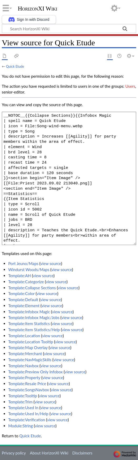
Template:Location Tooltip (30, 341)
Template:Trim (20, 401)
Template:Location (24, 335)
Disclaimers (82, 453)
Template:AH (19, 275)
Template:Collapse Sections (32, 287)
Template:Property (24, 377)
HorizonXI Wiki (37, 8)
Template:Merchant (25, 353)
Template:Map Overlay (28, 347)
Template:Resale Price (27, 383)
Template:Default (23, 299)
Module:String (20, 425)
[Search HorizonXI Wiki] (69, 28)
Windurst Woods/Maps (28, 269)
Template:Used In (23, 407)
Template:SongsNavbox (28, 389)
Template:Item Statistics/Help (34, 329)
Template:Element (23, 305)
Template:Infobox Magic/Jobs (33, 317)
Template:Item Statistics (29, 323)
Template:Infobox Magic (29, 311)
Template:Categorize (26, 281)
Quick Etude (15, 66)
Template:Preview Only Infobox (35, 371)
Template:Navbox (23, 365)
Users (130, 86)
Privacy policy (14, 453)
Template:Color (21, 293)
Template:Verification (26, 419)
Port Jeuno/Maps (23, 263)
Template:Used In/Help (28, 413)
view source (50, 263)
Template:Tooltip (22, 395)
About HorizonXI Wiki (49, 453)
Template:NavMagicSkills (29, 359)
